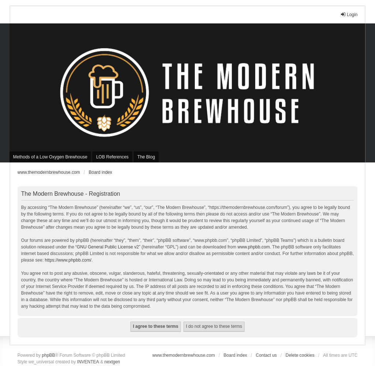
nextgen (112, 361)
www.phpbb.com (254, 247)
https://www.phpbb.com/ (68, 260)
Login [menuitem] (348, 14)
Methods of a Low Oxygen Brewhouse (50, 157)
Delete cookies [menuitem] (300, 355)
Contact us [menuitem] (266, 355)
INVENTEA (88, 361)
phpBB (48, 355)
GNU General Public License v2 (108, 247)
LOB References (112, 157)
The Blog (146, 157)
